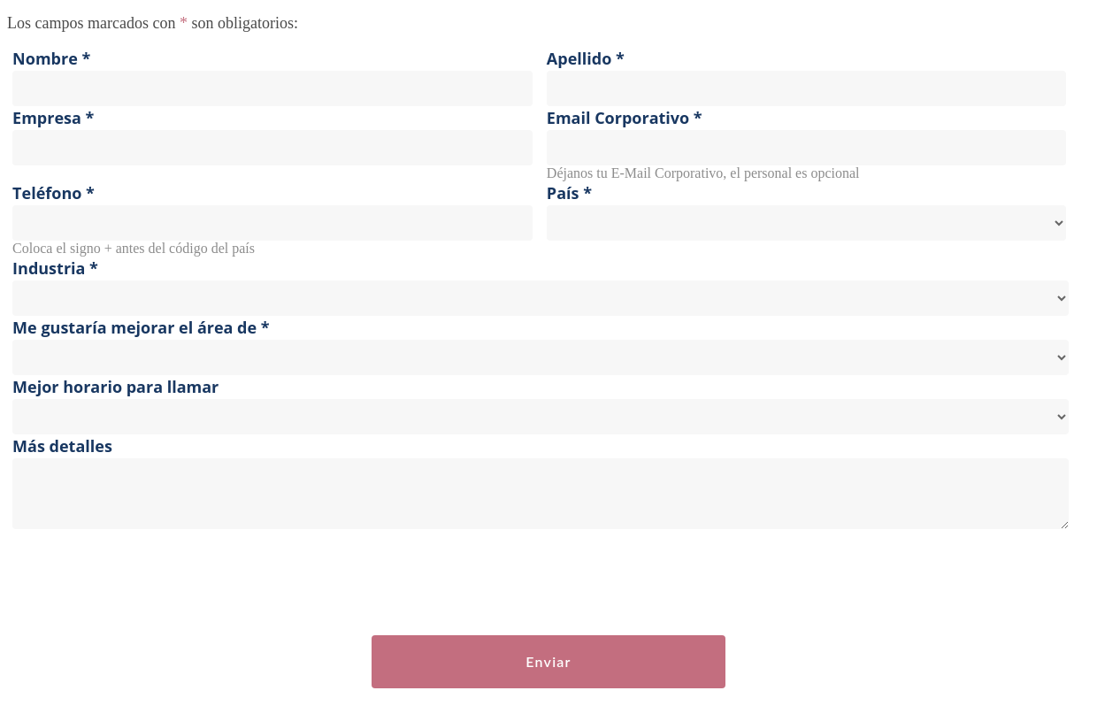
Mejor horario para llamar (115, 386)
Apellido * (586, 58)
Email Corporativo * (624, 117)
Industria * (55, 268)
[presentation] (141, 583)
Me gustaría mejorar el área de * (141, 327)
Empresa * (53, 117)
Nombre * (51, 58)
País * (569, 192)
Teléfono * (53, 192)
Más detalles (62, 446)
